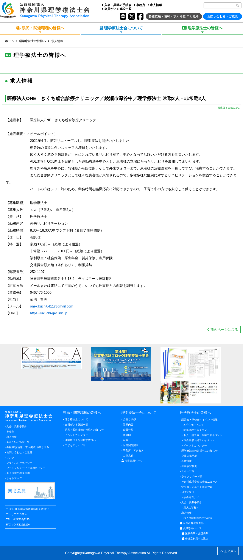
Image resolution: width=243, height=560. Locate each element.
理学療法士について (76, 419)
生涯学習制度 (189, 466)
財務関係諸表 (131, 445)
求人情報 (155, 4)
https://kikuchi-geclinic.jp (48, 313)
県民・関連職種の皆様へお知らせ (84, 429)
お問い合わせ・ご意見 (19, 452)
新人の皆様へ (191, 507)
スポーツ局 (187, 471)
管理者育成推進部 (192, 523)
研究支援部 (187, 492)
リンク (10, 457)
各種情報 (186, 461)
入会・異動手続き (16, 426)
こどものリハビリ (75, 445)
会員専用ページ (190, 528)
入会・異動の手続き (116, 4)
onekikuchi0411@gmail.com (51, 306)
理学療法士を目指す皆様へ (80, 440)
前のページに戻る (222, 329)
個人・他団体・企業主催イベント (203, 435)
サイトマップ (14, 478)
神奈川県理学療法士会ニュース (199, 481)
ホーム (9, 41)
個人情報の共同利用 (18, 473)
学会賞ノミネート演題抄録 (196, 486)
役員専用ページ (132, 460)
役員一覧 (128, 429)
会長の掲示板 (189, 455)
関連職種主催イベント (196, 429)
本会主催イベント (194, 424)
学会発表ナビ (191, 497)
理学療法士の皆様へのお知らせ (199, 450)
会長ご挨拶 (129, 419)
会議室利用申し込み (195, 538)
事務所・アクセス (133, 450)
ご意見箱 (128, 455)
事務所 (139, 4)
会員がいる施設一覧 (116, 8)
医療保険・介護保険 (195, 533)
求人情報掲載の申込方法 (198, 517)
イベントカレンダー (76, 434)
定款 (125, 440)
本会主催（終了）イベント (199, 440)
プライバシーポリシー (19, 462)
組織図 (127, 434)
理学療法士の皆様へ (32, 41)
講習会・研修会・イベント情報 (199, 419)
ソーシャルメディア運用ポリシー (25, 467)
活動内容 (128, 424)
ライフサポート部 (191, 476)
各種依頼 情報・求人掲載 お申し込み (27, 447)
